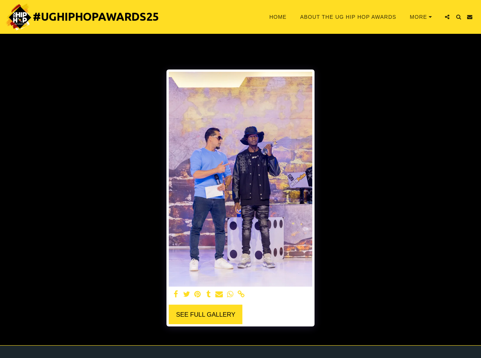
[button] (447, 17)
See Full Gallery (205, 314)
